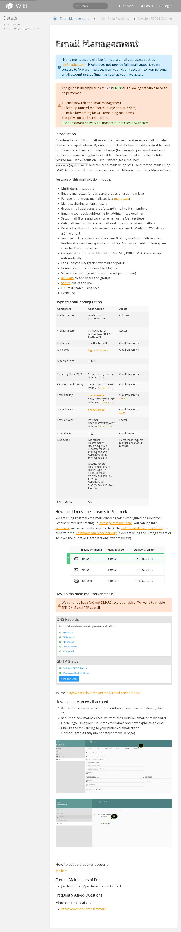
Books (146, 6)
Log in (166, 6)
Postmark (63, 528)
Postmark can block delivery (96, 533)
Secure (66, 283)
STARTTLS (106, 388)
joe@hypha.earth (74, 64)
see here (61, 871)
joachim (35, 28)
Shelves (126, 6)
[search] (90, 5)
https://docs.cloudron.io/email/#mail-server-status (103, 693)
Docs (122, 398)
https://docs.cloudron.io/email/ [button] (83, 909)
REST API (67, 278)
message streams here (115, 523)
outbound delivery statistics (142, 528)
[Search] (77, 6)
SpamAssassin (96, 410)
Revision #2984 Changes (155, 18)
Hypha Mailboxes (98, 350)
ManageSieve (96, 395)
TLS (102, 377)
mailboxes (121, 198)
